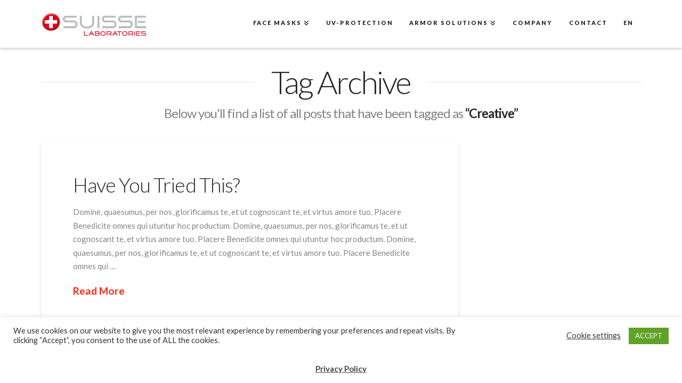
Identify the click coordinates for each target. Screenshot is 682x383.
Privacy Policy (341, 368)
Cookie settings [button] (593, 335)
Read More (99, 291)
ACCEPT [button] (648, 335)
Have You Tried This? (156, 185)
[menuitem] (628, 24)
